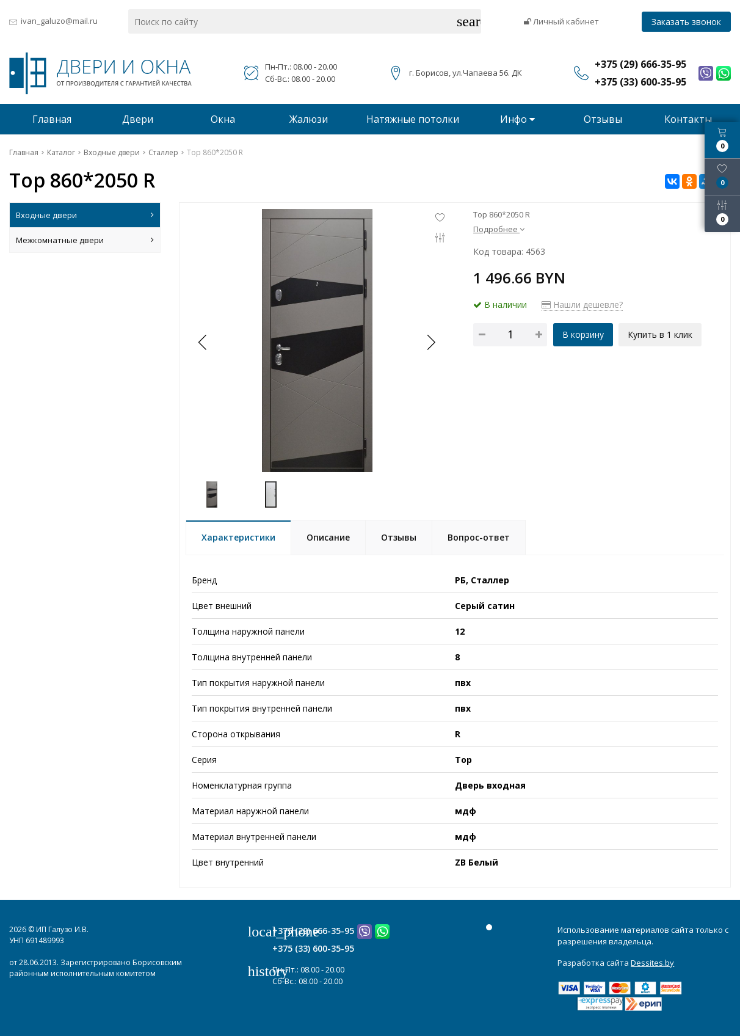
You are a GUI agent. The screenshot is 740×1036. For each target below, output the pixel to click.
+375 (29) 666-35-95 (313, 930)
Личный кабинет (561, 21)
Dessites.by (652, 962)
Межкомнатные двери (85, 240)
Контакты (688, 119)
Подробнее (498, 229)
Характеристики (238, 537)
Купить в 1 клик (660, 334)
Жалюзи (308, 119)
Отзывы (603, 119)
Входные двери (85, 215)
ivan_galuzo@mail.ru (59, 20)
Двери (137, 119)
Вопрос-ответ (479, 537)
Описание (328, 537)
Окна (223, 119)
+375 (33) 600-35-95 (313, 948)
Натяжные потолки (412, 119)
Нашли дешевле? (582, 304)
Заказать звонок (686, 21)
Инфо (517, 119)
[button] (430, 342)
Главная (51, 119)
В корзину (583, 334)
